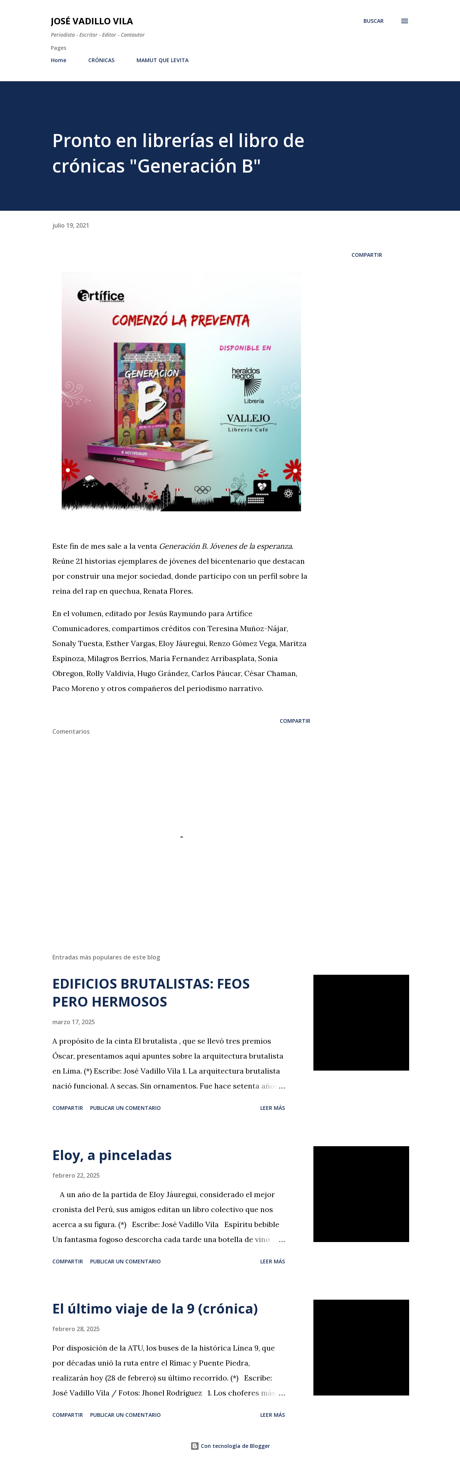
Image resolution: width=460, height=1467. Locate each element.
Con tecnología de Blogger (230, 1445)
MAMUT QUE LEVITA (162, 60)
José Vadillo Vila (92, 21)
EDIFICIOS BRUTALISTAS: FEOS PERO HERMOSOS (151, 992)
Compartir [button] (367, 254)
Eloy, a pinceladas (112, 1155)
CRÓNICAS (101, 60)
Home (58, 60)
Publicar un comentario (125, 1107)
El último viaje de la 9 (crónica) (155, 1308)
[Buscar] (374, 20)
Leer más (272, 1107)
